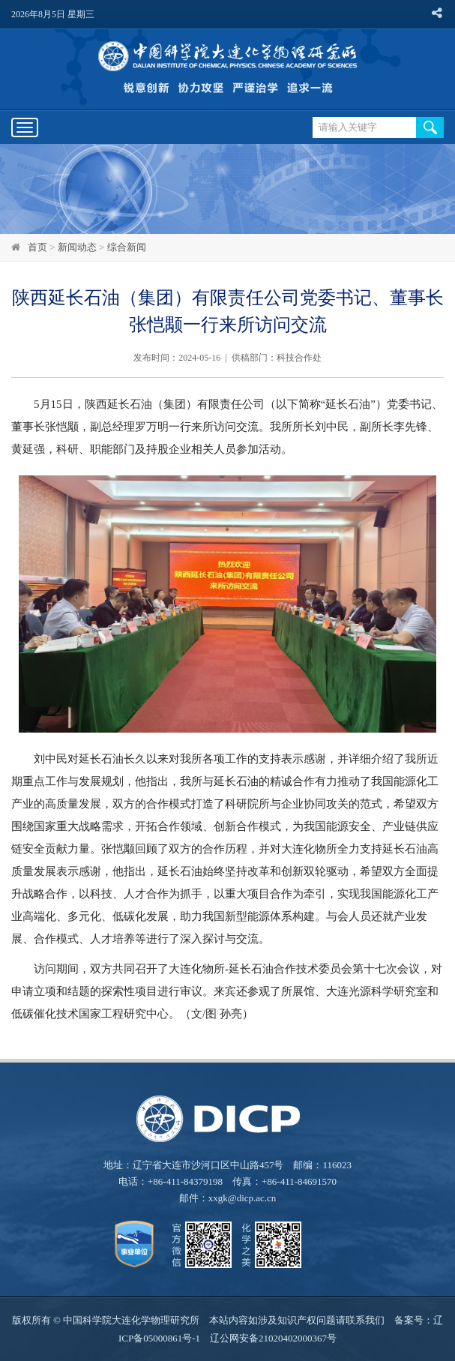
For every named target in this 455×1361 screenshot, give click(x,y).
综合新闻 (126, 247)
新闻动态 (77, 247)
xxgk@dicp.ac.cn (242, 1198)
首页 (37, 247)
